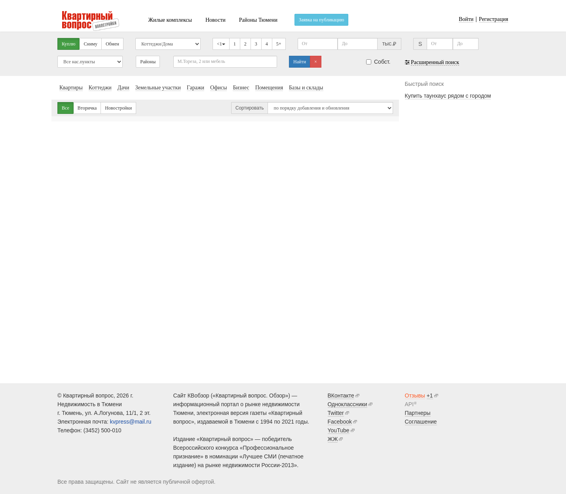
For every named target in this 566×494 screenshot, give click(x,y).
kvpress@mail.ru (130, 421)
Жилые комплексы (170, 20)
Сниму (90, 44)
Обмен (112, 44)
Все (65, 108)
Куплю (68, 44)
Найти (299, 61)
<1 (221, 44)
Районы (148, 61)
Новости (215, 20)
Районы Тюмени (258, 20)
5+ (278, 44)
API (409, 404)
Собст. (378, 62)
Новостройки (118, 108)
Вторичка (87, 108)
